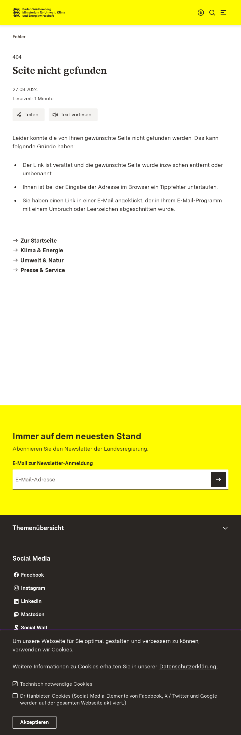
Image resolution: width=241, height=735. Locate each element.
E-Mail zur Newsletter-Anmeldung (53, 463)
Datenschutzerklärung (187, 666)
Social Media (31, 558)
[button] (29, 114)
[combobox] (201, 13)
